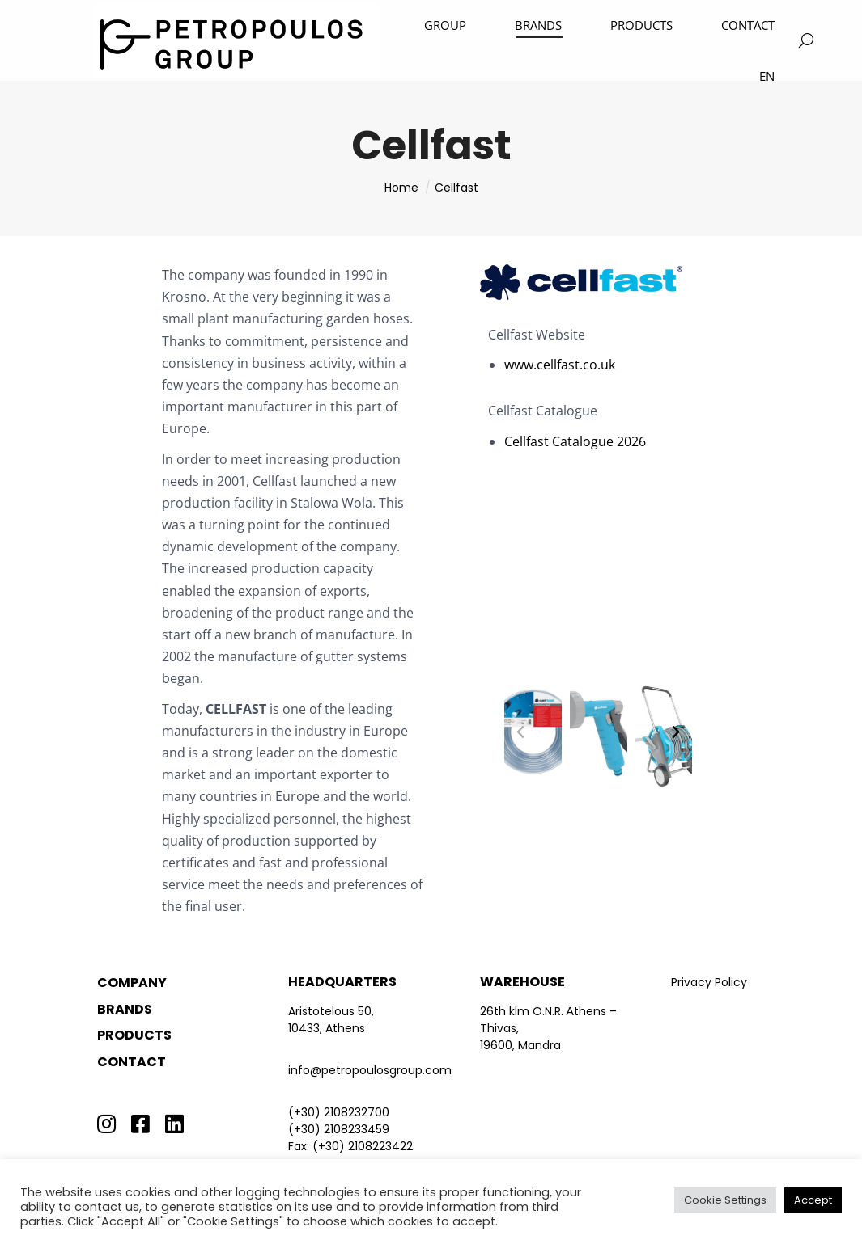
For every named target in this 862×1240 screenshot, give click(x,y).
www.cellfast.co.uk (559, 364)
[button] (520, 732)
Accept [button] (813, 1200)
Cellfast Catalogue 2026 (575, 441)
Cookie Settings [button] (725, 1200)
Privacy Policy (709, 982)
